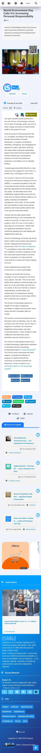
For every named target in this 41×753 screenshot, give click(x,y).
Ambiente (33, 505)
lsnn (14, 87)
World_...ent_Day (26, 376)
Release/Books (31, 529)
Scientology (15, 380)
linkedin (6, 401)
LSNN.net (14, 707)
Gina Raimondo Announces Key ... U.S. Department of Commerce (24, 440)
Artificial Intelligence (15, 453)
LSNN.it (5, 707)
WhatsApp (18, 401)
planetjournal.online (26, 716)
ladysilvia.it (6, 711)
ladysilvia (12, 94)
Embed (16, 406)
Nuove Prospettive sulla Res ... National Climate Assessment (23, 496)
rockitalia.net (7, 721)
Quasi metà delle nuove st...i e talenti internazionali (20, 622)
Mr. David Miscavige (26, 350)
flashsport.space (8, 716)
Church (24, 94)
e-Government (9, 631)
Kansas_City (25, 380)
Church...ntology (14, 376)
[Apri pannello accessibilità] (16, 3)
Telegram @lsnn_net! (11, 688)
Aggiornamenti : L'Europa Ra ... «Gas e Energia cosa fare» (24, 468)
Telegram (30, 401)
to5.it (25, 721)
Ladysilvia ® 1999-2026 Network (20, 738)
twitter (28, 397)
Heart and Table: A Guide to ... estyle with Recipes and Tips (23, 521)
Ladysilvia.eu (19, 711)
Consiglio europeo (14, 481)
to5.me (17, 721)
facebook (17, 397)
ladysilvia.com (26, 707)
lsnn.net (20, 732)
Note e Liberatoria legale (25, 745)
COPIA (6, 397)
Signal (6, 406)
